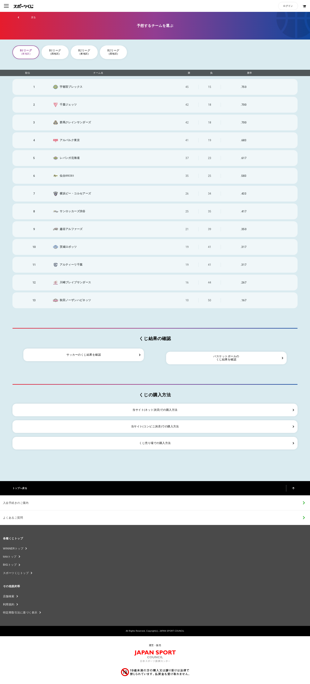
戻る (33, 17)
